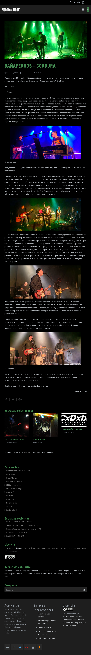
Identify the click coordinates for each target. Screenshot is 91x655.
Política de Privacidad (46, 638)
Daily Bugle (40, 73)
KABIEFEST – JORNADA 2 (16, 532)
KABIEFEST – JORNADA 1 (16, 536)
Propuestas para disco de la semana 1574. (23, 529)
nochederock (27, 73)
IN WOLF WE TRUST (40, 439)
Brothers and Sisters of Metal (18, 471)
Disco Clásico (11, 478)
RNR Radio (10, 499)
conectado (28, 452)
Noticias (9, 495)
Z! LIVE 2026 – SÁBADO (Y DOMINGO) (22, 525)
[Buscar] (88, 9)
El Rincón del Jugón (13, 485)
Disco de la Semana (14, 481)
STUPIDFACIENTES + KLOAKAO (16, 439)
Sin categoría (11, 503)
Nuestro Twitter (44, 627)
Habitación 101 (12, 492)
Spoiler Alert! (11, 510)
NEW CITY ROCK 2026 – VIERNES (20, 521)
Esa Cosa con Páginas (15, 488)
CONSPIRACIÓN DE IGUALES (71, 429)
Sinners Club (11, 506)
